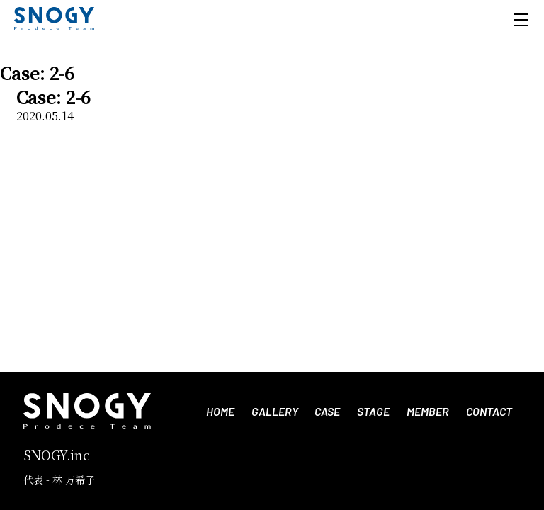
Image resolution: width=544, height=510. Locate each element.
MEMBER (428, 411)
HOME (220, 411)
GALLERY (274, 411)
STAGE (373, 411)
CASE (327, 411)
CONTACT (489, 411)
